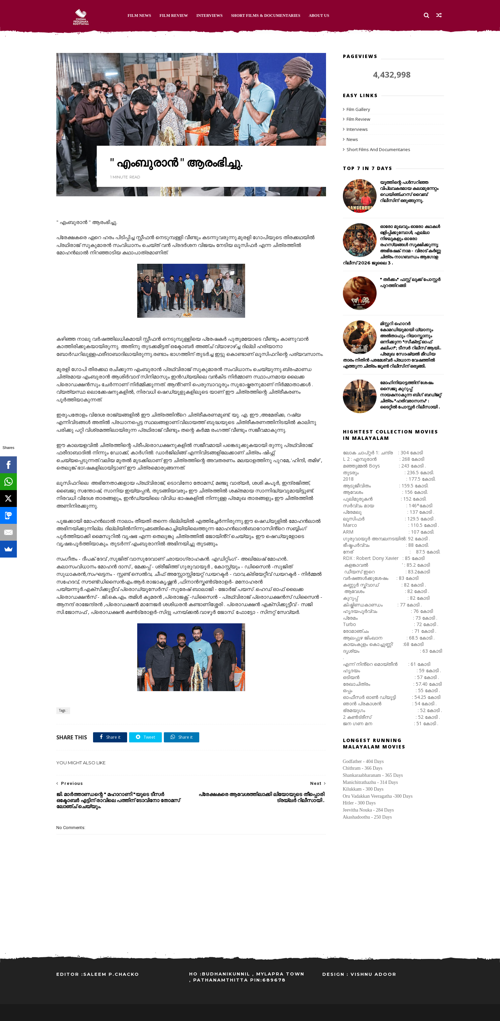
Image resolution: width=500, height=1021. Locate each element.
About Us (319, 15)
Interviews (210, 15)
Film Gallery (358, 109)
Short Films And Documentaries (378, 149)
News (352, 139)
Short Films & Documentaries (265, 15)
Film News (139, 15)
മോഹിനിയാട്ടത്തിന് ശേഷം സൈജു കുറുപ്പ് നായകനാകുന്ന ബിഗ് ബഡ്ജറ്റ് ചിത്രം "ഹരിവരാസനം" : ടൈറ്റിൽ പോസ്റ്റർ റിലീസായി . (410, 394)
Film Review (173, 15)
